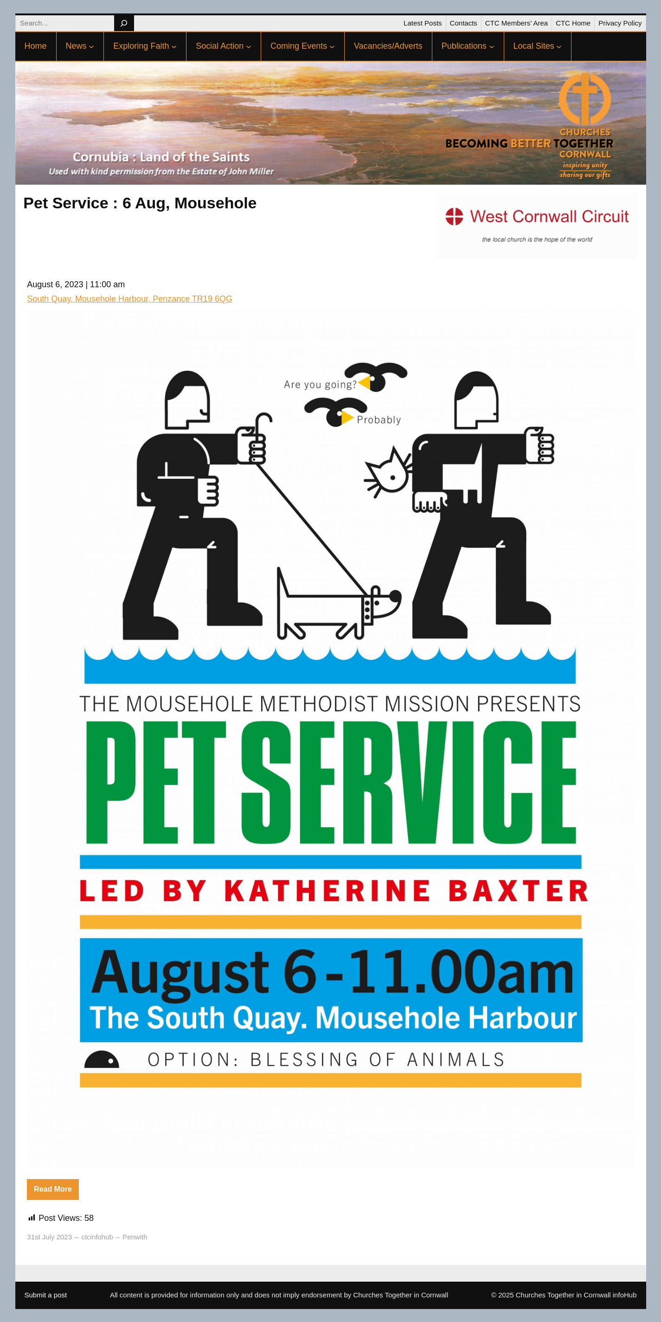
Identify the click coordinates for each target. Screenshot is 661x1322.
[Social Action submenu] (248, 46)
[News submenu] (91, 46)
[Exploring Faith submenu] (174, 46)
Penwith (134, 1237)
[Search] (124, 23)
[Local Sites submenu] (559, 46)
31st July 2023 (49, 1237)
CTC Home (573, 23)
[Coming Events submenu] (332, 46)
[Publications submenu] (491, 46)
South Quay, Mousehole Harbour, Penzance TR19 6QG (129, 298)
